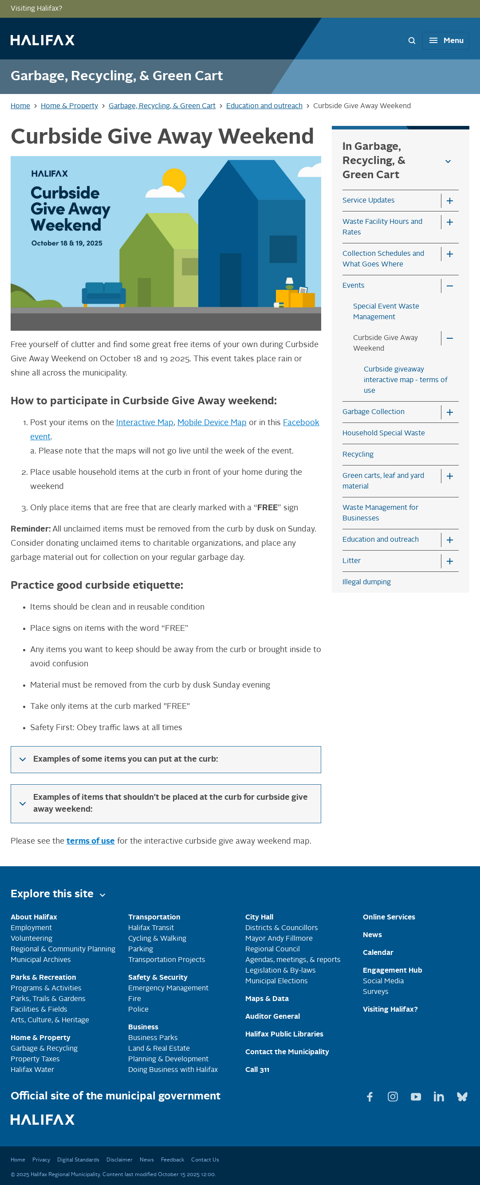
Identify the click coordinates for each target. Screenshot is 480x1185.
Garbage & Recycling (44, 1048)
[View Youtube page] (417, 1095)
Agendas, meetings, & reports (293, 960)
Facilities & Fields (39, 1009)
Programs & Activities (46, 988)
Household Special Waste (383, 433)
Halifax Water (32, 1070)
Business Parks (153, 1038)
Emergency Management (168, 988)
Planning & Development (168, 1059)
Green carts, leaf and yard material (383, 481)
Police (138, 1009)
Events (353, 285)
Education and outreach (380, 540)
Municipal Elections (276, 981)
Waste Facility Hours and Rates (382, 227)
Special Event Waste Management (386, 312)
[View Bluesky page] (462, 1095)
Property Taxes (35, 1059)
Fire (134, 999)
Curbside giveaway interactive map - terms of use (406, 380)
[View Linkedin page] (440, 1095)
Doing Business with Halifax (173, 1070)
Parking (140, 949)
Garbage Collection (373, 412)
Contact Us (205, 1160)
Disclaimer (119, 1160)
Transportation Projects (166, 960)
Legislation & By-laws (280, 970)
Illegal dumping (366, 582)
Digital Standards (78, 1160)
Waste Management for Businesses (380, 513)
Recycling (358, 454)
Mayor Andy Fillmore (279, 939)
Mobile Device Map (212, 423)
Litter (351, 561)
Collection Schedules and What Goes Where (383, 259)
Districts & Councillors (281, 928)
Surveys (376, 992)
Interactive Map (144, 423)
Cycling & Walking (157, 939)
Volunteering (31, 939)
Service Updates (368, 200)
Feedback (172, 1160)
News (147, 1160)
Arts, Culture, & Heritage (50, 1020)
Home (18, 1160)
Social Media (383, 981)
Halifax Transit (151, 928)
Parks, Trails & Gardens (48, 999)
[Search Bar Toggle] (412, 40)
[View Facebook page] (371, 1095)
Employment (31, 928)
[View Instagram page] (394, 1095)
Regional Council (272, 949)
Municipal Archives (41, 960)
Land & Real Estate (159, 1048)
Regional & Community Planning (63, 949)
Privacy (41, 1160)
